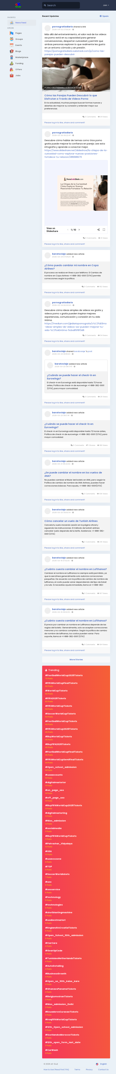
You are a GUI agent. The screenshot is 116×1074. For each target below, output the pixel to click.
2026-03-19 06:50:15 (61, 612)
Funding (16, 63)
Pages (16, 33)
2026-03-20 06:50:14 (61, 512)
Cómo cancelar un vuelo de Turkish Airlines (71, 521)
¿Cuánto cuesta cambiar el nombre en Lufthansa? (75, 569)
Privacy (89, 1069)
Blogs (15, 51)
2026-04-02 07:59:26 (61, 29)
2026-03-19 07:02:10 (61, 560)
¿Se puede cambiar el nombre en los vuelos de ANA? (73, 474)
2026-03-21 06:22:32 (61, 464)
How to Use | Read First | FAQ (56, 1069)
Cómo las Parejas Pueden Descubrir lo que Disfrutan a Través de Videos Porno (70, 97)
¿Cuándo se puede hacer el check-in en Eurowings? (71, 377)
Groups (16, 39)
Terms (77, 1069)
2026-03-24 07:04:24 (61, 257)
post (90, 351)
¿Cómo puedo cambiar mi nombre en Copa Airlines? (71, 267)
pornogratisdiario (62, 26)
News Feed (18, 23)
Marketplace (19, 57)
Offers (16, 69)
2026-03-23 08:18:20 (61, 354)
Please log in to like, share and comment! (64, 122)
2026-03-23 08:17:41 (63, 366)
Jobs (15, 75)
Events (16, 45)
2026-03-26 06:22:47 (61, 135)
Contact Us (103, 1069)
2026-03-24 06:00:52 (61, 305)
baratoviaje (59, 253)
